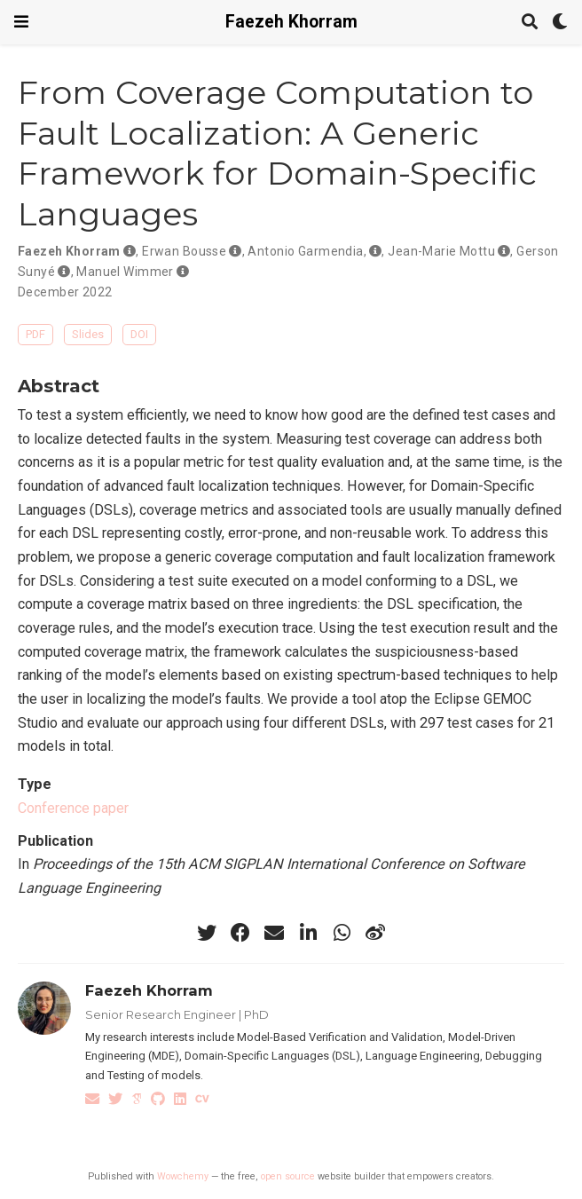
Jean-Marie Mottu (441, 251)
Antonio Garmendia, (307, 251)
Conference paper (73, 808)
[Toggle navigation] (21, 22)
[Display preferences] (560, 22)
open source (288, 1176)
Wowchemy (182, 1176)
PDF (35, 334)
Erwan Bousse (184, 251)
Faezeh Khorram (291, 22)
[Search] (530, 22)
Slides (88, 334)
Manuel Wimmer (124, 271)
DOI (139, 334)
